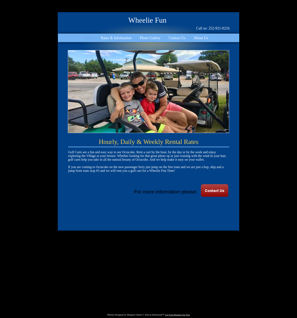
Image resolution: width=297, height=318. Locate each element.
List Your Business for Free (177, 314)
